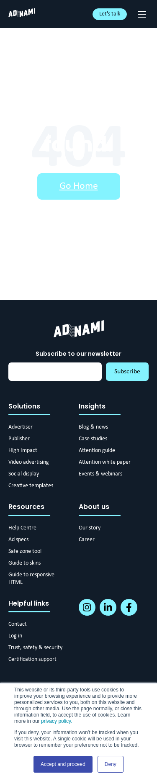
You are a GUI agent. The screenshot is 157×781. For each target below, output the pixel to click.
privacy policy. (56, 721)
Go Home (78, 186)
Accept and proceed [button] (63, 764)
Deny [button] (110, 764)
